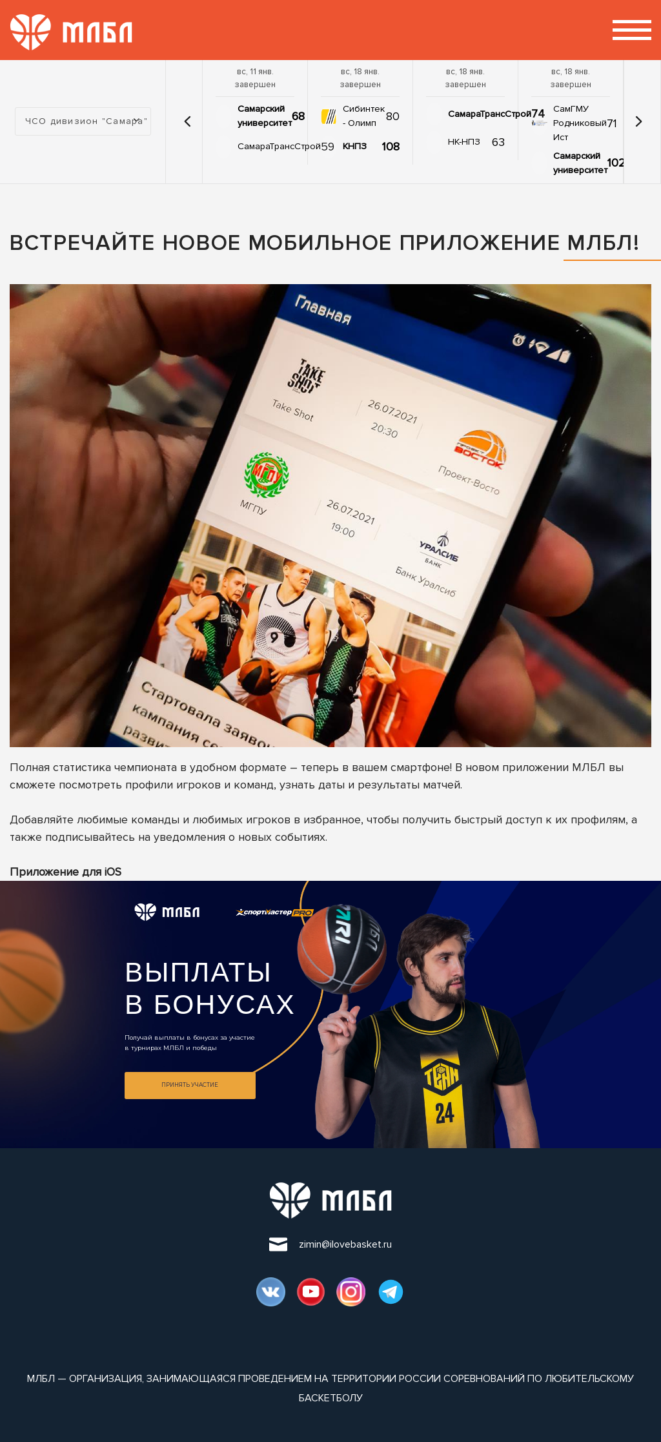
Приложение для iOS (65, 872)
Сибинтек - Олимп (364, 116)
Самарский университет (265, 116)
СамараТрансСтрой (279, 146)
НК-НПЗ (464, 141)
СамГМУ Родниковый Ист (580, 123)
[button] (187, 121)
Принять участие (189, 1085)
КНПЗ (355, 146)
